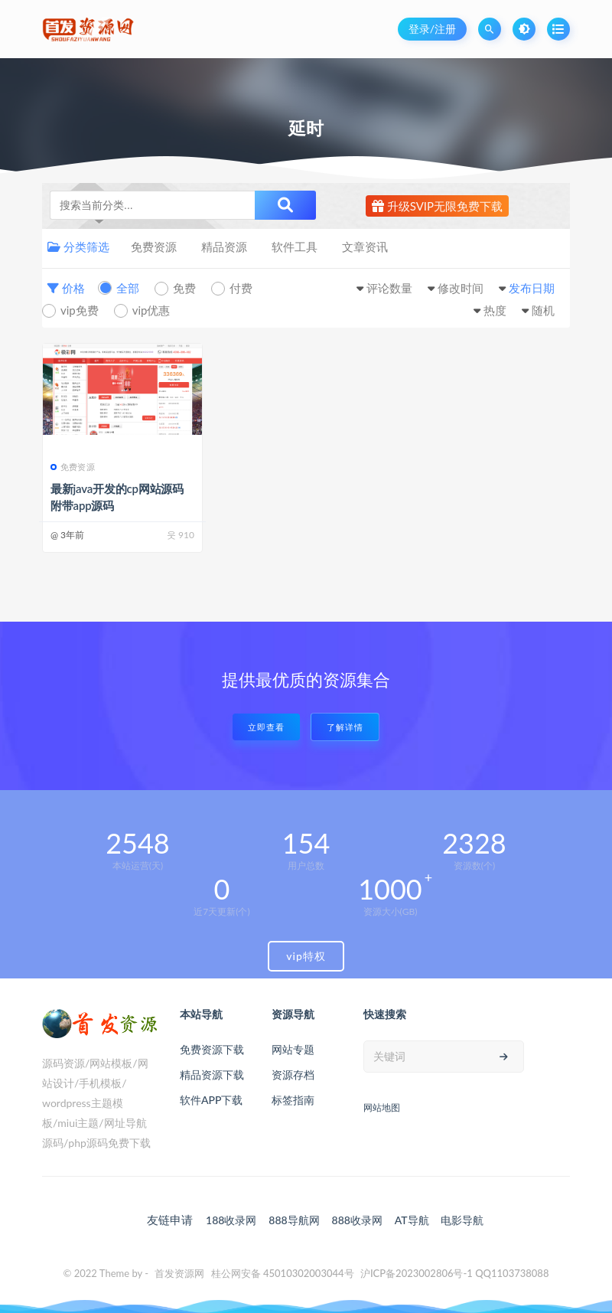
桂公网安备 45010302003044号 (282, 1273)
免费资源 (154, 246)
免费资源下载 (212, 1049)
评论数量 (389, 288)
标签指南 (293, 1099)
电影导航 (462, 1219)
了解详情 (345, 727)
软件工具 (294, 246)
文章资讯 (365, 246)
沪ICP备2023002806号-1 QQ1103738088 (454, 1273)
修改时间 (460, 288)
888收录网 (357, 1219)
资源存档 (293, 1074)
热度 (494, 310)
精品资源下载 (212, 1074)
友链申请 (170, 1219)
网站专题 (293, 1049)
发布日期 (532, 288)
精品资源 (224, 246)
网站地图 (381, 1107)
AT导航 (412, 1219)
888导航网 (294, 1219)
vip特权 (306, 955)
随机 (543, 310)
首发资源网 (179, 1273)
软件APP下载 (211, 1099)
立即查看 (266, 727)
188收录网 (231, 1219)
